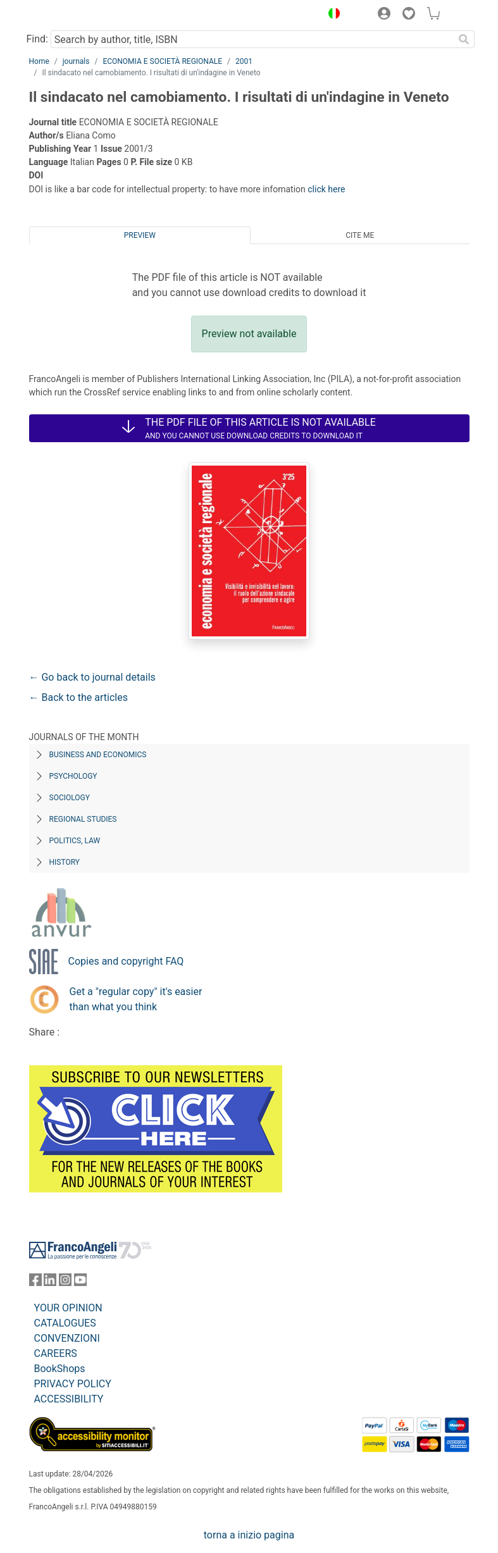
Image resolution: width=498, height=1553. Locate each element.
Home (39, 61)
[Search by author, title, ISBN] (252, 39)
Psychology (73, 776)
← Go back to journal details (92, 677)
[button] (331, 15)
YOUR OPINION (68, 1308)
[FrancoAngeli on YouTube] (80, 1283)
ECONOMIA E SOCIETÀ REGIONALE (162, 61)
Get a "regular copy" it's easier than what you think (136, 999)
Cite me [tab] (359, 235)
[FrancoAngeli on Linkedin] (50, 1283)
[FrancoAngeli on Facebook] (35, 1283)
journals (76, 61)
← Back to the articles (78, 697)
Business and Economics (98, 754)
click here (326, 189)
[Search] (464, 39)
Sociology (69, 797)
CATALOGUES (65, 1323)
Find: (37, 39)
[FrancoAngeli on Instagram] (65, 1283)
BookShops (59, 1369)
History (64, 862)
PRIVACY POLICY (72, 1384)
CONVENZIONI (67, 1338)
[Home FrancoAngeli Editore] (71, 15)
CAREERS (55, 1353)
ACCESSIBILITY (69, 1399)
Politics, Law (75, 840)
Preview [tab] (140, 235)
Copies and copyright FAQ (126, 961)
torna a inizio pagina (249, 1535)
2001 (243, 61)
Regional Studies (83, 819)
